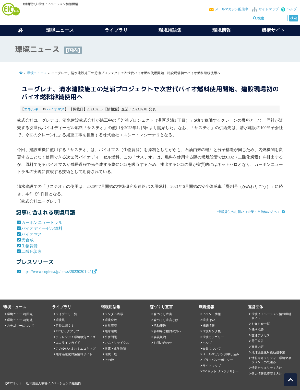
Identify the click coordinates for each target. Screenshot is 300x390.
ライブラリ (116, 30)
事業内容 (257, 347)
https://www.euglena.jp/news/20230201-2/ (56, 271)
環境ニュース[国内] (20, 314)
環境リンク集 (211, 331)
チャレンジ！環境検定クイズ (75, 337)
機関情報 (208, 325)
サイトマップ (269, 9)
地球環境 (111, 331)
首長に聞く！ (65, 325)
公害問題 (111, 337)
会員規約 (160, 337)
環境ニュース (37, 73)
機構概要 (257, 329)
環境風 (60, 320)
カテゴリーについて (20, 325)
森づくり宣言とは (166, 320)
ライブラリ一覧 (66, 314)
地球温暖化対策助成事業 (268, 352)
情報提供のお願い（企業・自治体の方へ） (249, 212)
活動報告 (160, 325)
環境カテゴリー (213, 337)
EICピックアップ (67, 331)
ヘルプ (292, 9)
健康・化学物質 (115, 348)
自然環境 (111, 325)
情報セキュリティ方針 (266, 368)
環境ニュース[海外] (20, 320)
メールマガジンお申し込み (220, 354)
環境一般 (111, 354)
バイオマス (56, 109)
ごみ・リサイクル (117, 343)
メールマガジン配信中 (231, 9)
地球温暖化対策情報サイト (74, 354)
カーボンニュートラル (41, 222)
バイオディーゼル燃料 (41, 228)
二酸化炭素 (31, 251)
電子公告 (257, 341)
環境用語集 (170, 30)
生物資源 (29, 246)
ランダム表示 (114, 314)
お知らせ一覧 (260, 324)
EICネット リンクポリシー (220, 371)
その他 (109, 360)
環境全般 (111, 320)
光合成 (27, 240)
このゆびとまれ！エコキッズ (75, 348)
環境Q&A (208, 320)
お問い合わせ (163, 343)
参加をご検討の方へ (167, 331)
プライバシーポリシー (217, 360)
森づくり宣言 (163, 314)
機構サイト (273, 30)
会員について (211, 348)
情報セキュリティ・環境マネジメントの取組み (271, 360)
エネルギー (33, 109)
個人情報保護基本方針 (266, 373)
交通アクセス (260, 335)
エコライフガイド (68, 343)
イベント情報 (211, 314)
